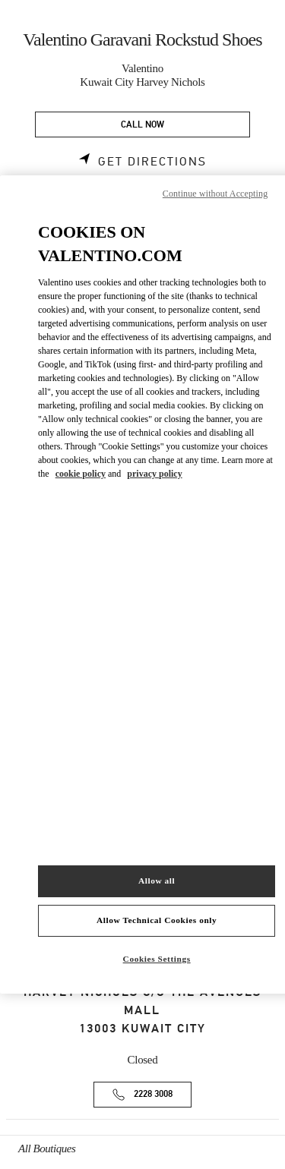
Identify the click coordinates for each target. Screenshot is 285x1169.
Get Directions (152, 161)
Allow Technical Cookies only (157, 920)
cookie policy (80, 473)
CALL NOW (142, 125)
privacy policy (154, 473)
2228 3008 (153, 1094)
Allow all (156, 880)
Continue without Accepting (215, 193)
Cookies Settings (157, 958)
